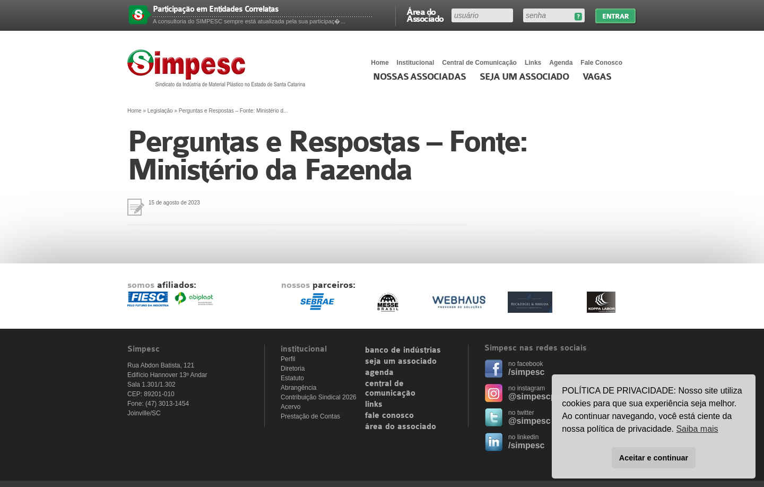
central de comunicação (390, 388)
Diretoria (293, 368)
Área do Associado (425, 15)
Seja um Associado (524, 77)
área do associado (400, 427)
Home (379, 62)
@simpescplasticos (547, 396)
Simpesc (218, 68)
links (374, 404)
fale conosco (389, 416)
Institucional (416, 62)
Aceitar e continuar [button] (653, 458)
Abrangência (298, 387)
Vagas (597, 77)
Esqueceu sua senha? (578, 17)
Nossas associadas (419, 77)
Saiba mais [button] (697, 428)
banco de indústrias (403, 350)
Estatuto (292, 378)
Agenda (560, 62)
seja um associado (401, 361)
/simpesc (526, 372)
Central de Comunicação (479, 62)
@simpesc (529, 421)
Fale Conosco (601, 62)
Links (533, 62)
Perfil (288, 359)
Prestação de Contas (310, 416)
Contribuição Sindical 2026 (319, 397)
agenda (379, 373)
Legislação (160, 111)
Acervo (290, 407)
